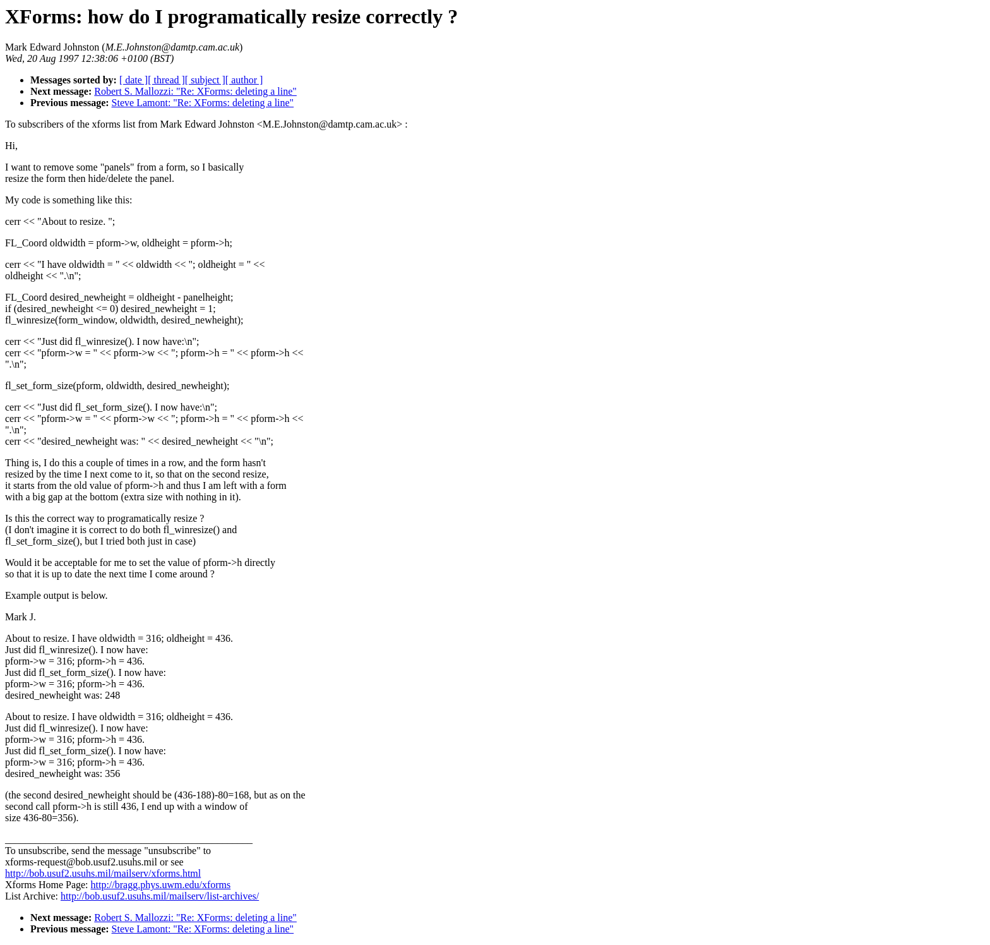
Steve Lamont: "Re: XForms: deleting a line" (203, 102)
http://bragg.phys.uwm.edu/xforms (161, 884)
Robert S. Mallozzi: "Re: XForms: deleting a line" (195, 91)
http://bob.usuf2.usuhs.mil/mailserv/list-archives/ (160, 896)
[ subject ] (205, 80)
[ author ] (244, 80)
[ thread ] (166, 80)
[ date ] (133, 80)
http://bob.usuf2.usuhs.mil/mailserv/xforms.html (103, 873)
